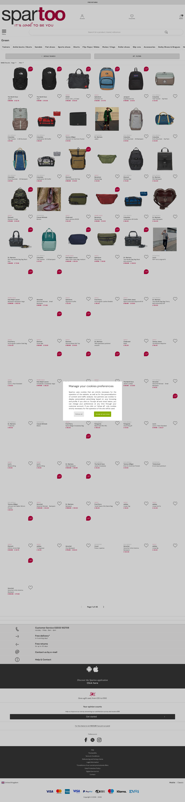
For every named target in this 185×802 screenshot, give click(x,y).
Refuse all (78, 414)
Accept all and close (103, 414)
